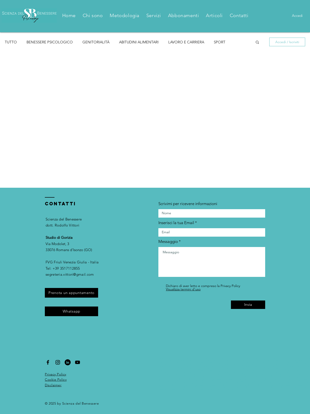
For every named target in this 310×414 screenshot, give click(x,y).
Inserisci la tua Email (176, 223)
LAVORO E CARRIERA (186, 42)
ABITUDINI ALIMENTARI (139, 42)
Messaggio (168, 242)
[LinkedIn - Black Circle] (68, 362)
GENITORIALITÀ (95, 42)
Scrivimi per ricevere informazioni (187, 204)
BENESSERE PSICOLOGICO (50, 42)
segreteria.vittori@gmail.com (70, 274)
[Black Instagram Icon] (58, 362)
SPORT (219, 42)
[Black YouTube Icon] (77, 362)
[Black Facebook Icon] (48, 362)
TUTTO (11, 42)
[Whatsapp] (71, 311)
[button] (257, 42)
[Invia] (248, 304)
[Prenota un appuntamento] (71, 293)
